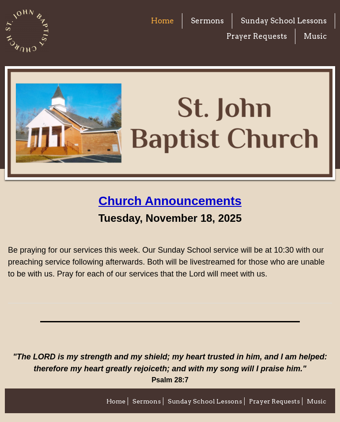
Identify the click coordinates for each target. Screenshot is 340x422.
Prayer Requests (257, 36)
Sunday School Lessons (284, 21)
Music (315, 36)
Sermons (207, 21)
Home (162, 21)
